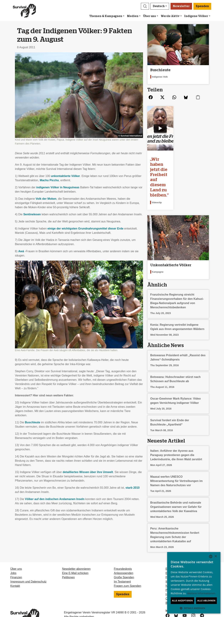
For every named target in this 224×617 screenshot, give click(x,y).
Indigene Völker (196, 16)
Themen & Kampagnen (105, 16)
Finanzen (16, 562)
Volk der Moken (46, 198)
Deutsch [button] (159, 6)
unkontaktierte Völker (65, 176)
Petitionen (68, 562)
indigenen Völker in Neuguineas (57, 187)
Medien (132, 16)
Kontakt (15, 570)
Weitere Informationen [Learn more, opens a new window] (201, 593)
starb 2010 (133, 487)
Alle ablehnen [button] (206, 600)
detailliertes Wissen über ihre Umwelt (88, 472)
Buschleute (32, 422)
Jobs (13, 557)
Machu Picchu (49, 180)
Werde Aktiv (170, 16)
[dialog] (193, 582)
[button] (145, 6)
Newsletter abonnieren (76, 553)
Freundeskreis (123, 553)
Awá (21, 251)
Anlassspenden (123, 557)
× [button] (215, 556)
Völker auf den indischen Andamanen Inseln (54, 499)
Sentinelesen (32, 214)
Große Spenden (124, 562)
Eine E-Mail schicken (75, 557)
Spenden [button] (202, 6)
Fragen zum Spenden (127, 570)
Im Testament (122, 566)
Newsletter (181, 6)
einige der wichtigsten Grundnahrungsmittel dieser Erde (85, 228)
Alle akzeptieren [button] (182, 600)
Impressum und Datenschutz (28, 566)
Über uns (149, 16)
